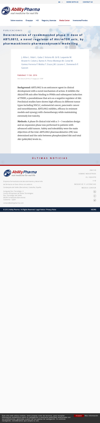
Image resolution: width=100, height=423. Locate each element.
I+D (37, 20)
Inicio (93, 239)
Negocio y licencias (49, 20)
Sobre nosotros (17, 20)
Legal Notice (40, 278)
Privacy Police (51, 278)
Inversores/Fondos (80, 20)
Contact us (88, 2)
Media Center (64, 20)
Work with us (72, 2)
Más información (91, 416)
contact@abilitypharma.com (13, 272)
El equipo (29, 20)
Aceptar (79, 416)
